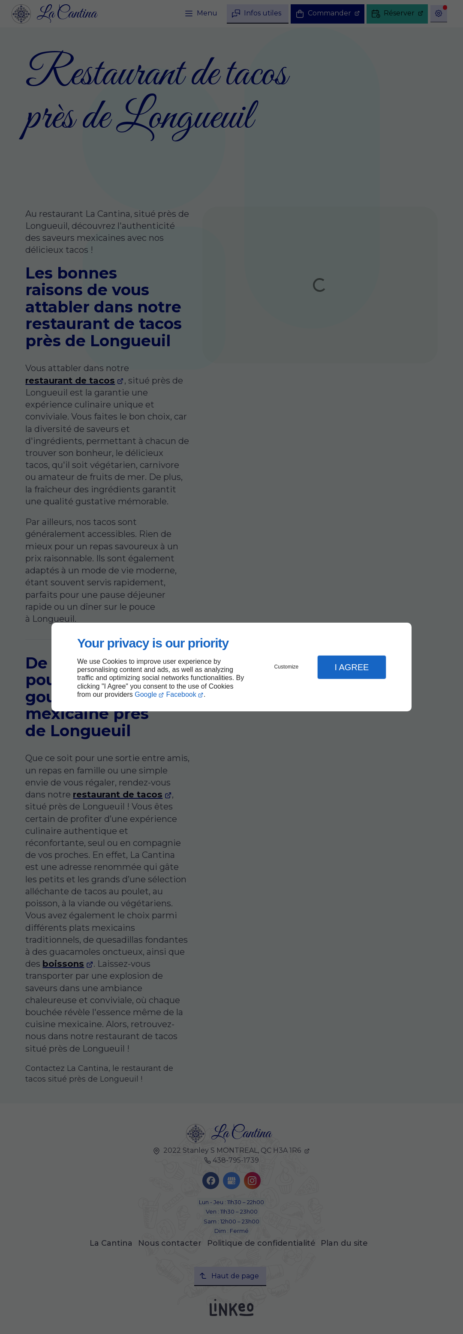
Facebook (181, 694)
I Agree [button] (351, 667)
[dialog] (231, 667)
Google (146, 694)
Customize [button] (286, 667)
